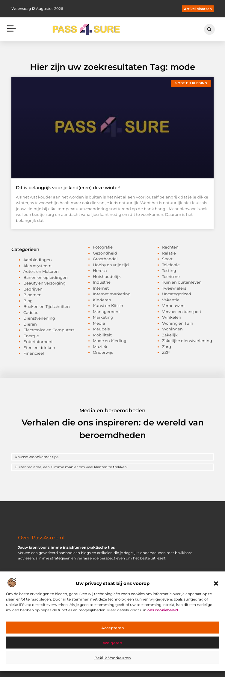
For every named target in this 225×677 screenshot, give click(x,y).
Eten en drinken (39, 347)
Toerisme (171, 276)
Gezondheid (105, 253)
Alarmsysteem (37, 265)
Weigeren (112, 644)
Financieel (33, 353)
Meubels (101, 329)
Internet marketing (112, 293)
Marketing (103, 317)
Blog (28, 300)
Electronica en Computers (48, 329)
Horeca (100, 270)
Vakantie (170, 299)
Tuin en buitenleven (182, 282)
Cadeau (31, 312)
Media (99, 323)
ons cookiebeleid (162, 611)
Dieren (30, 324)
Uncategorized (176, 293)
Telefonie (171, 264)
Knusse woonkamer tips (36, 457)
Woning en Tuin (177, 323)
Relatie (169, 253)
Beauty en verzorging (44, 283)
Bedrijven (33, 289)
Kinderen (102, 299)
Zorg (166, 346)
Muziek (100, 346)
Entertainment (38, 341)
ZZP (166, 352)
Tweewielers (174, 288)
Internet (101, 288)
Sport (167, 258)
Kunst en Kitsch (108, 305)
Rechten (170, 247)
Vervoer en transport (181, 311)
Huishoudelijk (107, 276)
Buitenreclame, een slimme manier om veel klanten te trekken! (71, 467)
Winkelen (171, 317)
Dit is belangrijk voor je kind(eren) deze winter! (68, 187)
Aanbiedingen (37, 259)
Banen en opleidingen (45, 277)
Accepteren (112, 629)
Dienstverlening (39, 318)
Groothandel (105, 258)
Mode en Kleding (109, 340)
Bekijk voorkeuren (112, 659)
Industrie (102, 282)
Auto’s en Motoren (41, 271)
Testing (169, 270)
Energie (31, 335)
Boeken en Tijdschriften (46, 306)
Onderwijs (103, 352)
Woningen (172, 329)
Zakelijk (170, 335)
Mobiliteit (102, 335)
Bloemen (32, 294)
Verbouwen (173, 305)
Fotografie (103, 247)
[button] (216, 585)
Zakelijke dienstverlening (187, 340)
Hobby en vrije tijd (111, 264)
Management (106, 311)
